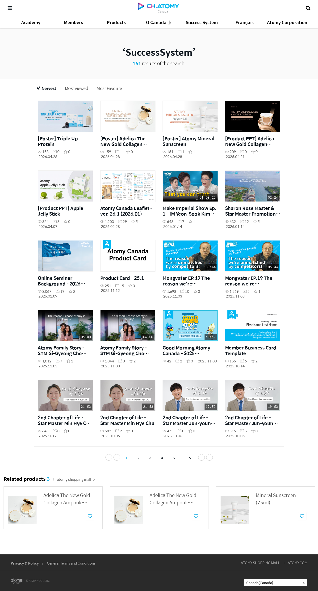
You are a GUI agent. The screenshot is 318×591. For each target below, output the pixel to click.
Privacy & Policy (25, 563)
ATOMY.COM (297, 562)
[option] (53, 509)
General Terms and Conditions (71, 563)
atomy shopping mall (76, 480)
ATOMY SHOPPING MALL (260, 562)
